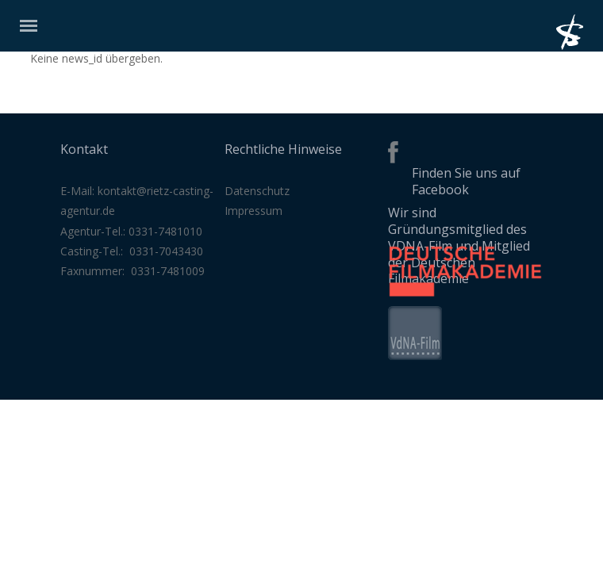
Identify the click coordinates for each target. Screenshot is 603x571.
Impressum (253, 210)
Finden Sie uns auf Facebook (466, 181)
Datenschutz (257, 190)
